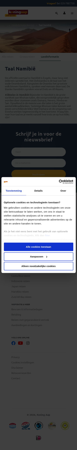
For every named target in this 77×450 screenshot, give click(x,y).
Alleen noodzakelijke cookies (38, 266)
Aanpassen (38, 256)
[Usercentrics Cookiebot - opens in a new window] (58, 182)
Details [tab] (38, 190)
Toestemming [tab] (14, 190)
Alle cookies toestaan (38, 246)
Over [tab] (63, 190)
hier (47, 235)
